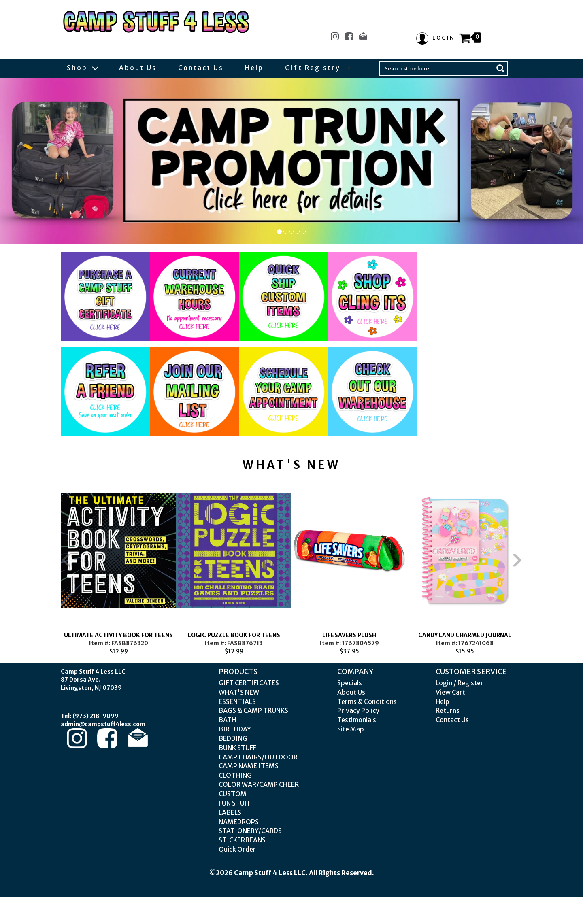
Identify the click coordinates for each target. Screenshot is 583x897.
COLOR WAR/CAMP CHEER (259, 784)
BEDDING (233, 738)
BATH (227, 720)
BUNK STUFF (237, 748)
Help (254, 68)
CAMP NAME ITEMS (249, 766)
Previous (49, 566)
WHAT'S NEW (239, 692)
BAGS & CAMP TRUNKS (253, 710)
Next (534, 566)
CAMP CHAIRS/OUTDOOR (258, 757)
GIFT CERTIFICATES (249, 683)
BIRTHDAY (235, 729)
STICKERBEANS (242, 840)
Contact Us (200, 68)
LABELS (230, 812)
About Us (138, 68)
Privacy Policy (358, 710)
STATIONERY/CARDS (250, 831)
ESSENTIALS (237, 701)
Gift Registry (312, 68)
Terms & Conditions (367, 701)
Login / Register (459, 683)
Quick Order (237, 849)
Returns (448, 710)
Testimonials (356, 720)
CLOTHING (235, 775)
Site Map (350, 729)
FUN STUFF (235, 803)
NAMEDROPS (239, 822)
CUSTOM (233, 794)
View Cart (450, 692)
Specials (349, 683)
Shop (82, 68)
